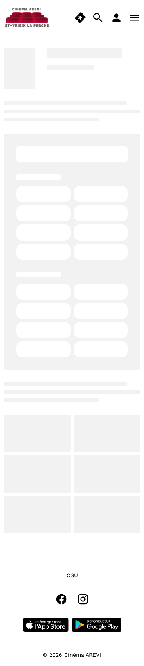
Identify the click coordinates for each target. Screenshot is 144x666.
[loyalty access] (116, 18)
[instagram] (83, 599)
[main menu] (134, 17)
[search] (98, 18)
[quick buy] (80, 17)
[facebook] (61, 599)
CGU (72, 575)
